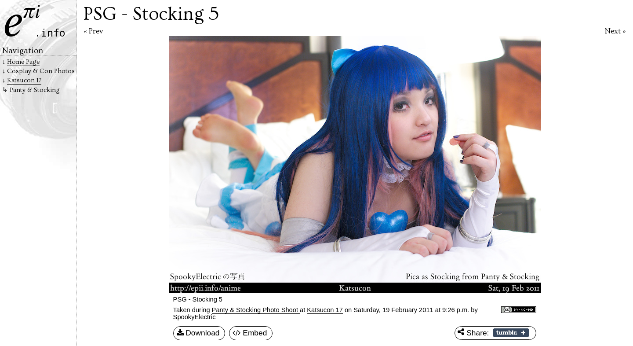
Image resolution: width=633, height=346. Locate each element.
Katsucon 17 (324, 309)
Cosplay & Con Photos (41, 71)
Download (198, 333)
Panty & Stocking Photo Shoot (256, 309)
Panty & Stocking (35, 90)
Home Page (23, 62)
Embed (250, 333)
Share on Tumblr (511, 332)
